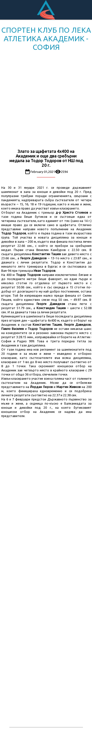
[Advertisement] (46, 101)
